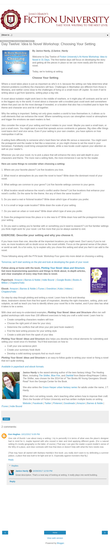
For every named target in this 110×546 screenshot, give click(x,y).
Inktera (69, 288)
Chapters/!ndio (17, 283)
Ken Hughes (14, 434)
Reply (11, 460)
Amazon (18, 280)
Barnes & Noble (32, 280)
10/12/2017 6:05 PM (30, 434)
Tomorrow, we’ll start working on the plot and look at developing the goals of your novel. (45, 262)
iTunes (41, 288)
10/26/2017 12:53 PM (42, 471)
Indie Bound (49, 280)
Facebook (38, 403)
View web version (55, 538)
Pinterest (58, 403)
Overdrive (51, 288)
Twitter (48, 403)
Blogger (60, 543)
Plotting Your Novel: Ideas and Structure (63, 268)
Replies (14, 466)
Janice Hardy (21, 471)
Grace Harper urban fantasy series (60, 387)
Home (55, 533)
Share (6, 419)
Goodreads (69, 403)
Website (27, 403)
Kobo (61, 288)
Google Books (64, 280)
